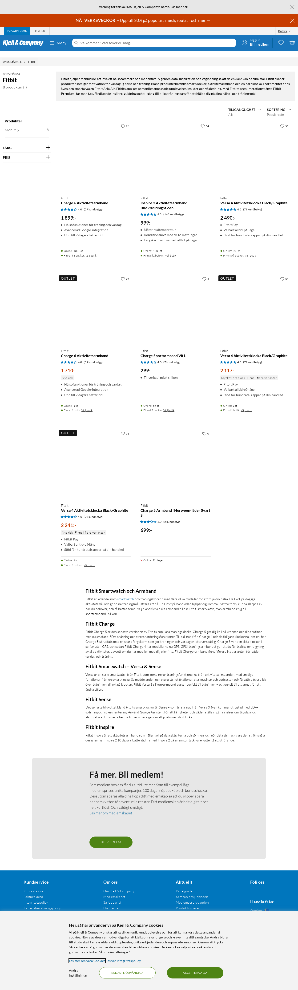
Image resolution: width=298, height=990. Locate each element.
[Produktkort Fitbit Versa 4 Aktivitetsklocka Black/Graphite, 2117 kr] (255, 542)
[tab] (17, 31)
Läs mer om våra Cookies (87, 961)
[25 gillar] (125, 358)
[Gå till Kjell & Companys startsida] (24, 43)
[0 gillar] (205, 665)
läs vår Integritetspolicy (124, 961)
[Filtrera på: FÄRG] (27, 141)
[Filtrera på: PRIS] (27, 151)
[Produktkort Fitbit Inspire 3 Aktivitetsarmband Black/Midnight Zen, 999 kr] (176, 389)
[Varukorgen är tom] (292, 42)
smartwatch (125, 831)
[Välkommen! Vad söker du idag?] (157, 43)
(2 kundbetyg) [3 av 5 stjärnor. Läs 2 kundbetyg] (172, 754)
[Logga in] (255, 42)
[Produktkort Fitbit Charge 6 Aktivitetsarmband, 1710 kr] (96, 542)
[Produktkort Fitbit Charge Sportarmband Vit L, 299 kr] (176, 542)
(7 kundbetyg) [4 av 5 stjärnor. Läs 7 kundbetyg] (172, 594)
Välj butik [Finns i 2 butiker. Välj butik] (89, 797)
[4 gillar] (205, 511)
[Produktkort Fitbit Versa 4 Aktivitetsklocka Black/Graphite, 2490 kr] (255, 389)
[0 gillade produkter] (281, 42)
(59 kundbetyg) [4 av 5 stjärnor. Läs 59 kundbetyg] (93, 441)
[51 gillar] (284, 358)
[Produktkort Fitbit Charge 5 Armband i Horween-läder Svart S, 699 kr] (176, 696)
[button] (25, 80)
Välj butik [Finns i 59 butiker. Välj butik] (250, 488)
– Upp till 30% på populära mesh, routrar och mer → (143, 20)
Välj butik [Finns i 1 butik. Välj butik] (87, 642)
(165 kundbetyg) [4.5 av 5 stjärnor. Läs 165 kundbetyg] (173, 446)
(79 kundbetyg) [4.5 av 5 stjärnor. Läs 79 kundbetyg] (252, 441)
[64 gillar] (205, 358)
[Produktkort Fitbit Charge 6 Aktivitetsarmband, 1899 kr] (96, 389)
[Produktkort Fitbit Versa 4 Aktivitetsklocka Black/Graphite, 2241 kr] (96, 696)
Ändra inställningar (78, 972)
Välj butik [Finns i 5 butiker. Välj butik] (168, 642)
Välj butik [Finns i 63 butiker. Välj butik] (91, 488)
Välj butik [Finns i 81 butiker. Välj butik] (170, 488)
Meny (58, 43)
